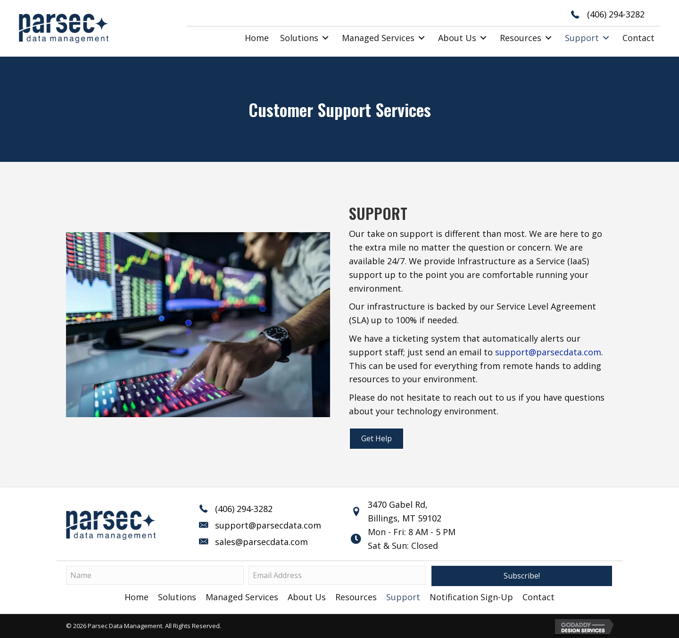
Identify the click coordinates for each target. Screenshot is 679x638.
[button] (325, 38)
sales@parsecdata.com (261, 541)
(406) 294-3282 (616, 14)
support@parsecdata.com (548, 352)
